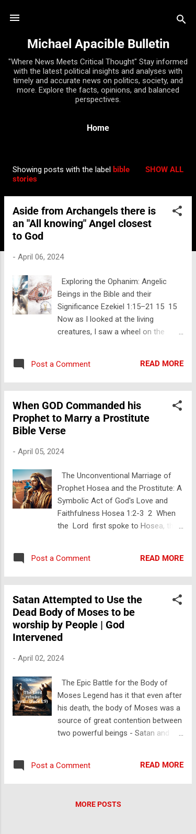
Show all (164, 169)
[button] (177, 213)
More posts (98, 804)
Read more (161, 363)
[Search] (181, 21)
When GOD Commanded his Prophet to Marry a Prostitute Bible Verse (81, 418)
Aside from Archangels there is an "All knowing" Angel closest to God (84, 223)
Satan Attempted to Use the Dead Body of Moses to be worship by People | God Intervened (77, 618)
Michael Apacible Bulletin (98, 44)
